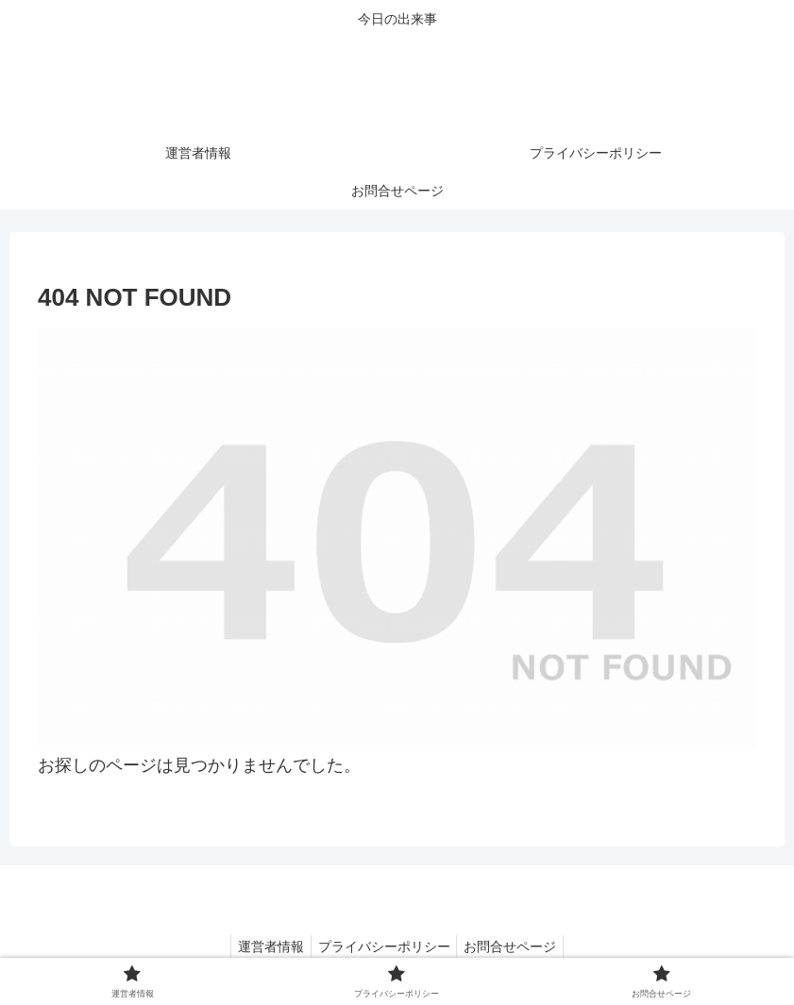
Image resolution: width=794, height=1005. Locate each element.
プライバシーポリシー (384, 946)
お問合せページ (516, 946)
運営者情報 (265, 946)
